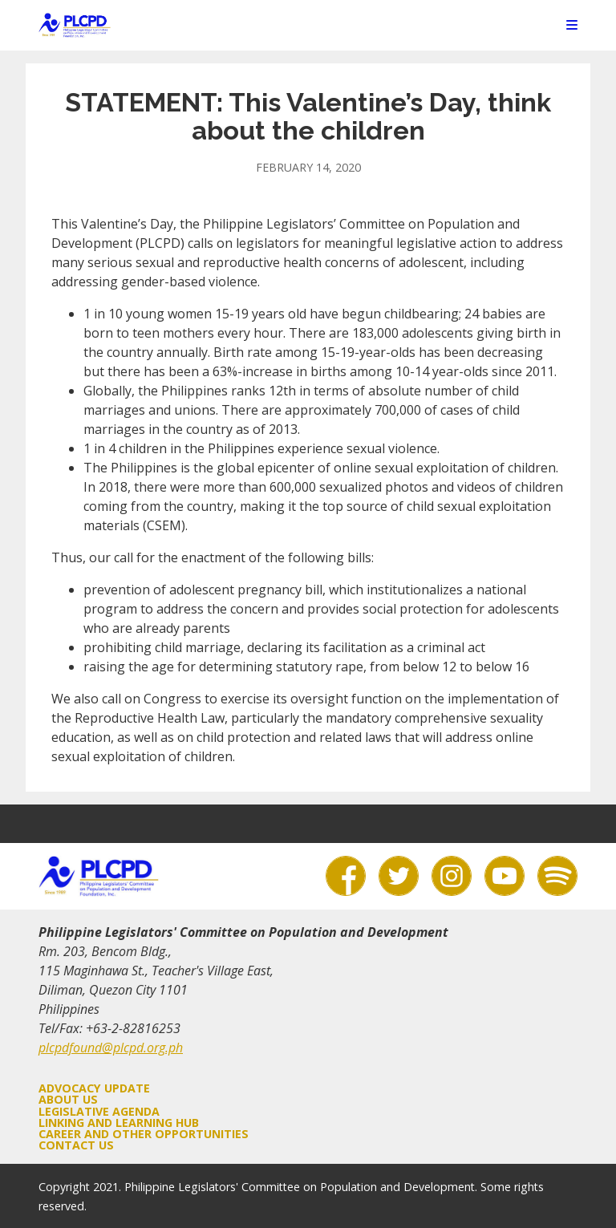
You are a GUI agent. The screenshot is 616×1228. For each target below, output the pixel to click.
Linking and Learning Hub (118, 1122)
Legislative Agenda (99, 1111)
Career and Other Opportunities (143, 1133)
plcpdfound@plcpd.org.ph (110, 1047)
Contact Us (76, 1145)
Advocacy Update (94, 1088)
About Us (68, 1099)
